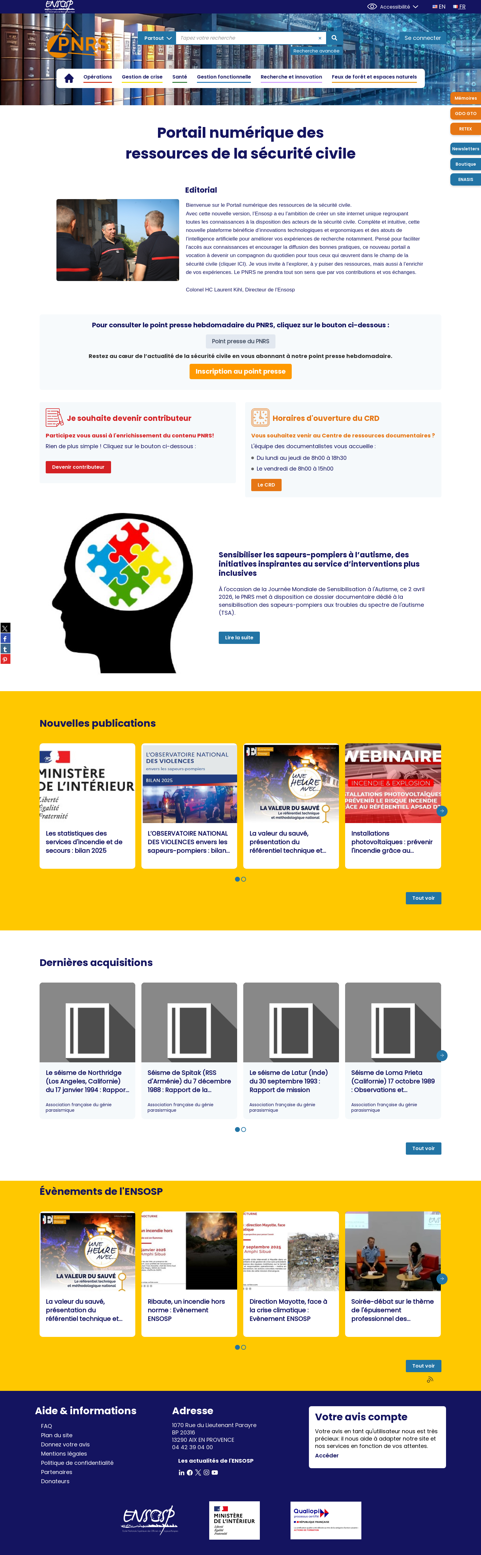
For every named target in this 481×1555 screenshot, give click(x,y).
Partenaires (56, 1472)
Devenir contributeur (78, 467)
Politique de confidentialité (77, 1463)
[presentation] (442, 811)
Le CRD (266, 484)
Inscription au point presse (241, 371)
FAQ (46, 1426)
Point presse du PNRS (240, 341)
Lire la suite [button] (239, 637)
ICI (240, 264)
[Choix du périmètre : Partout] (157, 38)
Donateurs (55, 1481)
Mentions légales (64, 1453)
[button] (237, 879)
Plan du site (56, 1435)
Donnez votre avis (65, 1444)
